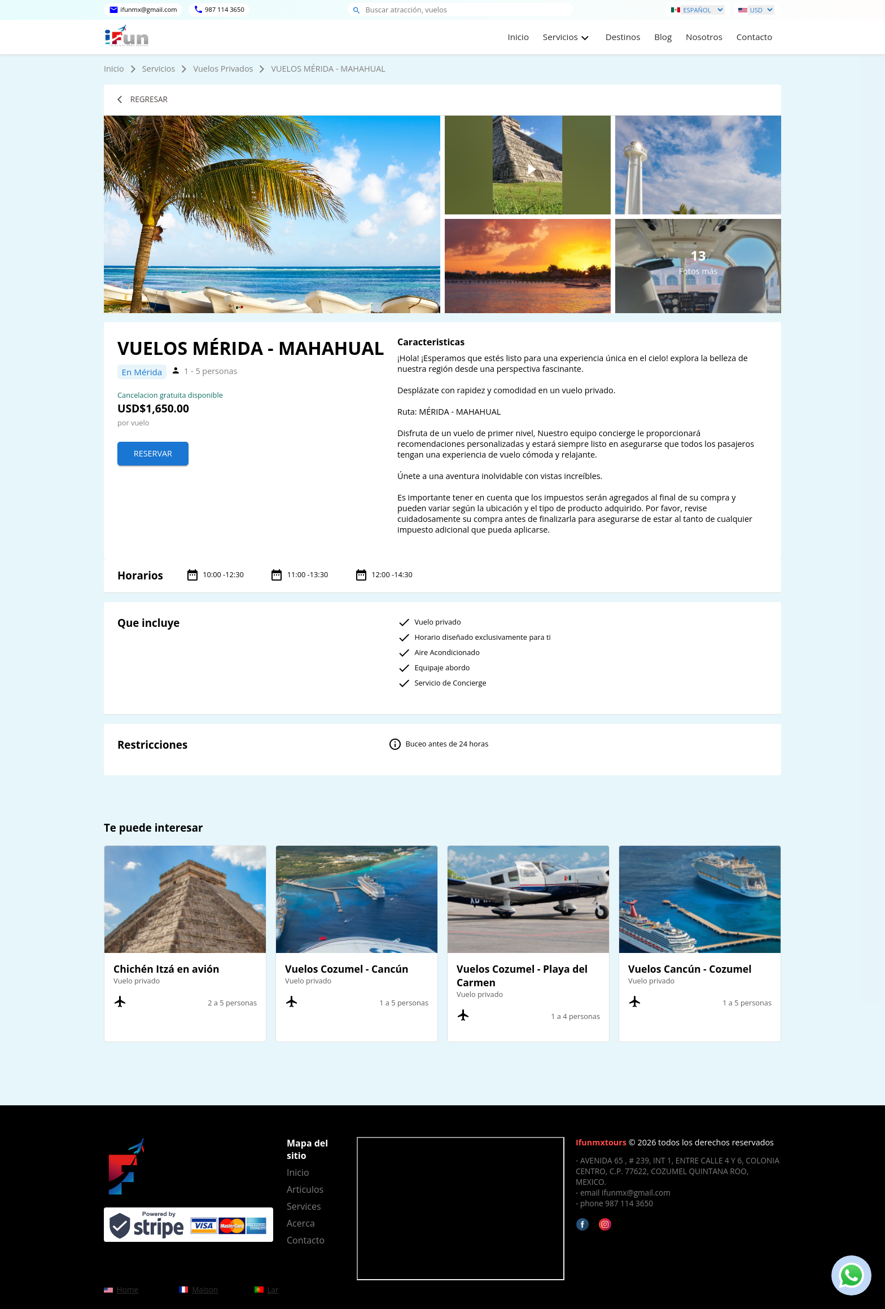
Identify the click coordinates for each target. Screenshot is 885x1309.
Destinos (623, 36)
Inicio (518, 36)
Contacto (755, 36)
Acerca (301, 1223)
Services (304, 1206)
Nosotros (704, 36)
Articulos (305, 1189)
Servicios (159, 68)
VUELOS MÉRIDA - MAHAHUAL (328, 68)
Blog (663, 36)
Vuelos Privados (223, 68)
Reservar (153, 453)
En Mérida (142, 371)
